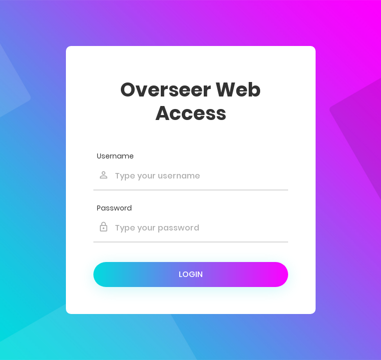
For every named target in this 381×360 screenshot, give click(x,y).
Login (191, 274)
